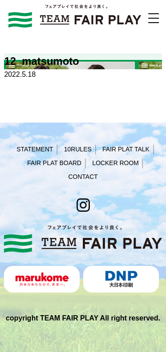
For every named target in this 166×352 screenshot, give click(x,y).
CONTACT (83, 176)
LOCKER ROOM (115, 162)
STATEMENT (34, 149)
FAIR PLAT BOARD (54, 162)
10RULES (78, 149)
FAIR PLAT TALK (125, 149)
